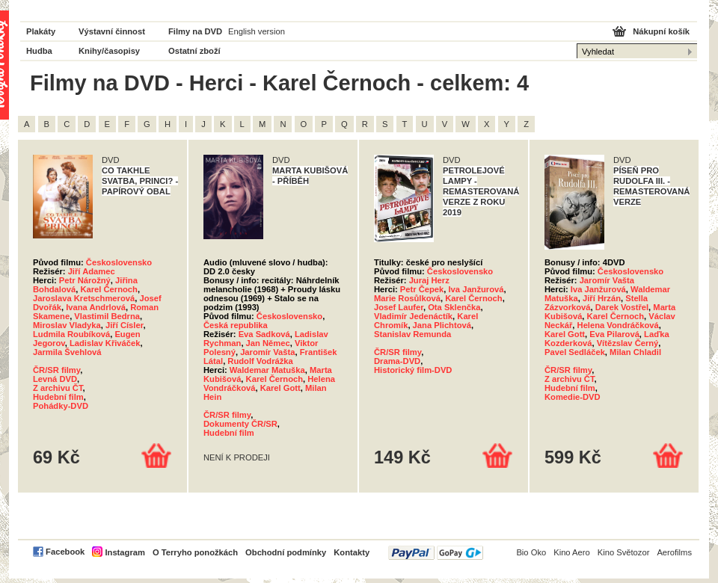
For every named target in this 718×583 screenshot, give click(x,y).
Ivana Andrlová (96, 307)
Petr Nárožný (85, 280)
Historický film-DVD (413, 369)
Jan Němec (268, 343)
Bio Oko (531, 552)
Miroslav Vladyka (67, 325)
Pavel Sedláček (574, 352)
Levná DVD (55, 378)
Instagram (124, 552)
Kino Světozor (624, 552)
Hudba (39, 50)
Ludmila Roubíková (71, 334)
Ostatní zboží (194, 50)
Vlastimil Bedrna (107, 316)
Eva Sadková (264, 334)
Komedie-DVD (572, 396)
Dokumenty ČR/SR (240, 423)
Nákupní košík (661, 31)
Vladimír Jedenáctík (413, 316)
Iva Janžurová (476, 289)
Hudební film (58, 396)
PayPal (435, 553)
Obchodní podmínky (285, 552)
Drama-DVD (397, 361)
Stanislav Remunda (412, 334)
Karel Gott (280, 387)
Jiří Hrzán (602, 298)
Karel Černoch (108, 289)
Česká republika (235, 325)
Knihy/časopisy (109, 50)
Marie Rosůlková (407, 298)
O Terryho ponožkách (195, 552)
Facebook (65, 551)
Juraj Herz (429, 280)
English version (256, 31)
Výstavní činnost (112, 31)
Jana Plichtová (442, 325)
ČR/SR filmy (56, 369)
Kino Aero (571, 552)
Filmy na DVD (195, 31)
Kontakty (351, 552)
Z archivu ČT (58, 387)
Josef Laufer (398, 307)
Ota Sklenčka (454, 307)
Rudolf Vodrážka (259, 361)
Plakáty (40, 31)
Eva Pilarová (614, 334)
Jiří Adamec (91, 271)
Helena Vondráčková (618, 325)
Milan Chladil (635, 352)
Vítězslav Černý (628, 343)
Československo (119, 262)
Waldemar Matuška (267, 369)
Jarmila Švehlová (67, 352)
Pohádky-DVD (60, 405)
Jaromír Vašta (267, 352)
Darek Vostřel (621, 307)
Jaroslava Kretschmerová (84, 298)
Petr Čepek (422, 289)
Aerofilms (674, 552)
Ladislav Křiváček (105, 343)
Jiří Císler (124, 325)
